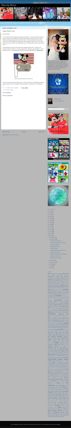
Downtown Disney (52, 318)
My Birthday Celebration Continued (57, 242)
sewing (52, 388)
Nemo (65, 363)
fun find (60, 329)
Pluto (52, 376)
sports (59, 394)
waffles (59, 409)
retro (54, 383)
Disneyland (52, 314)
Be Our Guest (65, 283)
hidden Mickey (65, 341)
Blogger (58, 424)
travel (65, 402)
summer (49, 397)
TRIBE (49, 404)
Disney (60, 304)
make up (55, 355)
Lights (49, 352)
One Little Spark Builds (58, 367)
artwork (49, 282)
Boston (63, 287)
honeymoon (50, 344)
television (50, 398)
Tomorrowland (50, 401)
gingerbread (50, 332)
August (52, 264)
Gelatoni (56, 330)
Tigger (60, 399)
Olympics (64, 366)
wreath (58, 416)
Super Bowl (54, 397)
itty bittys (66, 348)
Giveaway (60, 332)
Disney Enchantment (59, 307)
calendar (65, 289)
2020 (50, 222)
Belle (59, 285)
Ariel (61, 280)
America (8, 89)
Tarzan (67, 397)
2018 (50, 226)
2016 (50, 229)
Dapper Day (62, 303)
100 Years (52, 273)
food (61, 327)
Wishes (57, 415)
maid (62, 354)
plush (49, 376)
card (59, 292)
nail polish (57, 363)
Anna (53, 280)
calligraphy (60, 291)
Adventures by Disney (52, 278)
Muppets (60, 362)
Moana (54, 360)
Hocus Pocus (50, 342)
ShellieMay (66, 388)
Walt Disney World (55, 411)
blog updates (57, 286)
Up (53, 405)
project (60, 379)
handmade (54, 338)
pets (68, 372)
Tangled (64, 397)
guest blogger (59, 335)
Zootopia (62, 416)
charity (61, 293)
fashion (53, 324)
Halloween (59, 336)
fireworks (56, 326)
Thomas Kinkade (51, 399)
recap (67, 382)
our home (63, 369)
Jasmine (49, 350)
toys (57, 402)
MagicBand (58, 354)
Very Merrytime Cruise (52, 407)
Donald (55, 317)
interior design (62, 347)
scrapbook (64, 387)
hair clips (66, 335)
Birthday (62, 285)
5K (48, 275)
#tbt (49, 273)
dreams (57, 318)
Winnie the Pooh (61, 413)
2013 (50, 235)
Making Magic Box (61, 355)
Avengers (66, 282)
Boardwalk (52, 287)
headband (54, 341)
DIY (49, 317)
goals (57, 333)
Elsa (63, 320)
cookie (67, 298)
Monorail (57, 360)
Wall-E (62, 409)
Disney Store (56, 310)
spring (62, 394)
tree (67, 402)
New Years (55, 365)
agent (58, 278)
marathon (50, 357)
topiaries (49, 402)
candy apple (50, 292)
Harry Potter (61, 339)
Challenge (54, 293)
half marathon (52, 336)
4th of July (65, 273)
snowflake (55, 392)
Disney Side (66, 309)
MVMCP (53, 363)
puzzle (49, 380)
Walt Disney (65, 409)
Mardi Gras (54, 357)
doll (52, 317)
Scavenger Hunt (54, 387)
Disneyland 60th (63, 314)
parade (49, 372)
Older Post (41, 132)
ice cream (66, 344)
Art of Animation (65, 280)
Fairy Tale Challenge (60, 323)
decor (66, 303)
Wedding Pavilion (64, 412)
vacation (57, 406)
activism (57, 276)
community (59, 298)
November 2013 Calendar (56, 257)
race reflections (61, 380)
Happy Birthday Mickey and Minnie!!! (58, 250)
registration (50, 383)
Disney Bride (65, 304)
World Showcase (53, 416)
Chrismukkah (51, 295)
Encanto (49, 321)
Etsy (63, 321)
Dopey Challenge (62, 317)
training (61, 402)
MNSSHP (50, 360)
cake (61, 289)
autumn (63, 282)
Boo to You (57, 287)
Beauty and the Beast (53, 285)
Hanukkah (59, 338)
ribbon (63, 383)
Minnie (66, 359)
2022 (50, 218)
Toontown (55, 401)
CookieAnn (50, 300)
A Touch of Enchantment (56, 275)
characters (58, 293)
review (58, 383)
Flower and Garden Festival (54, 327)
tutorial (58, 404)
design (55, 304)
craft (54, 301)
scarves (49, 387)
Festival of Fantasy (60, 324)
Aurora (56, 282)
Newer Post (6, 132)
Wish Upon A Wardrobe (52, 415)
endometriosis (55, 321)
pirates (62, 373)
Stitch (64, 395)
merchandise (52, 359)
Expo (65, 321)
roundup (66, 383)
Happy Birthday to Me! (55, 246)
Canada (63, 291)
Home (24, 132)
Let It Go (66, 351)
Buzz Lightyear (56, 289)
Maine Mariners (51, 355)
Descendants (50, 304)
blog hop (52, 286)
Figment (52, 326)
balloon (57, 283)
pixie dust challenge (61, 374)
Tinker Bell (65, 399)
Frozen (56, 329)
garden (52, 330)
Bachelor (49, 283)
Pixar (56, 374)
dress (60, 318)
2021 (50, 220)
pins (60, 373)
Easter (56, 320)
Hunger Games (61, 344)
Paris (53, 372)
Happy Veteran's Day (54, 252)
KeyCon (66, 350)
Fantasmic (50, 324)
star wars (52, 395)
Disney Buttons (51, 306)
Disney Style (62, 310)
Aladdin (62, 278)
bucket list (50, 289)
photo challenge (51, 373)
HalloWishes (66, 336)
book (61, 287)
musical (49, 363)
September (53, 262)
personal (59, 372)
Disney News (65, 307)
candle (67, 291)
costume (66, 300)
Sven (58, 397)
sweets (60, 397)
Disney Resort (61, 309)
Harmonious (54, 339)
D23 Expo (50, 303)
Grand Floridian (65, 333)
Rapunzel (58, 382)
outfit (67, 369)
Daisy (54, 303)
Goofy (60, 333)
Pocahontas (55, 376)
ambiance (66, 278)
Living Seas (65, 352)
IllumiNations (50, 345)
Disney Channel (57, 306)
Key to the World (59, 350)
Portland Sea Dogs (57, 377)
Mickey (60, 359)
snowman (60, 392)
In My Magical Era (64, 345)
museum (63, 362)
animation (50, 280)
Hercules (59, 341)
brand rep (66, 287)
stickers (60, 395)
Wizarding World (62, 415)
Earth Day (52, 320)
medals (61, 357)
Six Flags (55, 389)
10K (56, 273)
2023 (50, 216)
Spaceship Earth (54, 394)
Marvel (58, 357)
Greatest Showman (52, 335)
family (66, 323)
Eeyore (60, 320)
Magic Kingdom (52, 354)
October (52, 260)
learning (59, 351)
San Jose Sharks (60, 385)
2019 (50, 224)
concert (63, 298)
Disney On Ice (50, 309)
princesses (50, 379)
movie (53, 362)
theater (59, 398)
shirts (49, 389)
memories (65, 357)
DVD (66, 318)
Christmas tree (65, 295)
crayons (57, 301)
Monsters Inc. (62, 360)
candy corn (56, 292)
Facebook (51, 323)
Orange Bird (55, 369)
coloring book (53, 298)
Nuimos (52, 366)
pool (59, 376)
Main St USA (65, 354)
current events (62, 301)
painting (59, 370)
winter (67, 413)
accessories (51, 276)
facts (54, 323)
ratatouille (62, 382)
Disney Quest (55, 309)
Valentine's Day (64, 405)
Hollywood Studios (64, 342)
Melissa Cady (58, 98)
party (55, 372)
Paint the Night (54, 370)
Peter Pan (64, 372)
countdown (50, 301)
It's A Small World (60, 348)
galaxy (65, 329)
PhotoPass (57, 373)
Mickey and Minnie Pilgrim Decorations (58, 254)
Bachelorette (53, 283)
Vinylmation (50, 409)
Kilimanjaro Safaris (51, 351)
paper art (66, 370)
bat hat (61, 283)
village (63, 407)
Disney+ (60, 312)
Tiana (57, 399)
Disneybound (65, 312)
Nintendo (49, 366)
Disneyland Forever (58, 315)
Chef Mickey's (66, 293)
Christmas (58, 295)
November (52, 239)
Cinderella (50, 297)
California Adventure (52, 291)
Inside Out (55, 347)
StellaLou (56, 395)
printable (56, 379)
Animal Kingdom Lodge (63, 279)
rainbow (66, 380)
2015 (50, 231)
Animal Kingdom (56, 279)
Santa (67, 385)
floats (67, 326)
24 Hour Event (60, 273)
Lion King (53, 352)
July (51, 265)
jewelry (52, 350)
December (52, 237)
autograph (59, 282)
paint (49, 370)
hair (63, 335)
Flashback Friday (62, 326)
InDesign (50, 347)
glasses (53, 333)
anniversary (57, 280)
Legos (63, 351)
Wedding (56, 412)
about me (65, 275)
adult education (64, 276)
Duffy (63, 318)
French (52, 329)
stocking (67, 395)
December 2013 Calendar (56, 240)
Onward (64, 367)
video (60, 407)
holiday (11, 89)
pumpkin (64, 379)
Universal (50, 405)
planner (66, 374)
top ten (66, 401)
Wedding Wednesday (52, 413)
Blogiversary (63, 286)
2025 (50, 212)
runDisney (51, 385)
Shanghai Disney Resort (59, 388)
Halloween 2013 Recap (55, 256)
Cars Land (62, 292)
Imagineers (56, 345)
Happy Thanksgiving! (54, 244)
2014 (50, 233)
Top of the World (60, 401)
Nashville (61, 363)
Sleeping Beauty (65, 389)
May (51, 267)
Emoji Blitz (66, 320)
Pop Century (63, 376)
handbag (50, 338)
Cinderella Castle (56, 297)
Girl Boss (55, 332)
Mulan (57, 362)
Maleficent (66, 355)
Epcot (59, 321)
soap (63, 392)
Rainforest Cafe (51, 382)
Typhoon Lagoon (64, 404)
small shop (60, 391)
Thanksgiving (55, 398)
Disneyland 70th (51, 315)
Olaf (57, 366)
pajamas (62, 370)
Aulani (53, 282)
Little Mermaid (59, 352)
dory (67, 317)
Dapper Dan (57, 303)
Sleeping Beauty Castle (52, 391)
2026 (50, 211)
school (59, 387)
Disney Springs (50, 310)
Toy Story (54, 402)
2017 (50, 228)
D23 (67, 301)
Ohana (55, 366)
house (55, 344)
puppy (67, 379)
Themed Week (65, 398)
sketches (60, 389)
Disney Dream (52, 307)
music (67, 362)
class (62, 297)
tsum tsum (53, 404)
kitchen (56, 351)
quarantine (54, 380)
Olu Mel (60, 366)
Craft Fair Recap (53, 248)
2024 (50, 214)
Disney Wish (55, 312)
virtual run (55, 409)
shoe (52, 389)
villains (67, 407)
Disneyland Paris (65, 315)
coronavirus (58, 300)
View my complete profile (58, 100)
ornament (59, 369)
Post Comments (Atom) (14, 134)
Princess (66, 377)
